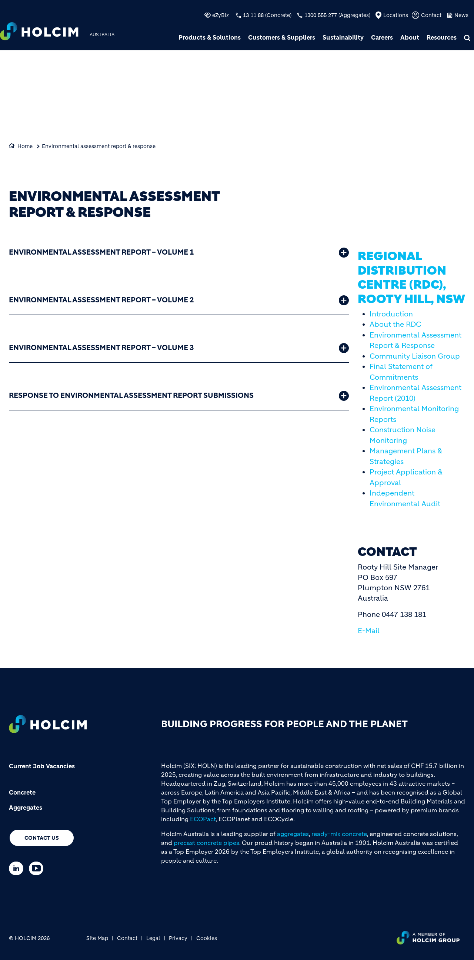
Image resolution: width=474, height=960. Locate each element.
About (409, 37)
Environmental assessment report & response (99, 146)
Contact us (41, 838)
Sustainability (343, 37)
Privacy (178, 938)
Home (25, 146)
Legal (153, 938)
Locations (395, 15)
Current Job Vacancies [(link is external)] (42, 766)
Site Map (97, 938)
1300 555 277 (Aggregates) (337, 15)
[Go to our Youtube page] (38, 868)
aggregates (293, 834)
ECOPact (203, 819)
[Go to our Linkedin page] (18, 868)
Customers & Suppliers (281, 37)
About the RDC (395, 324)
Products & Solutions (209, 37)
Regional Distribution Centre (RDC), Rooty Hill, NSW (411, 277)
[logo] (39, 32)
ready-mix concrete (339, 834)
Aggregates (25, 807)
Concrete (22, 792)
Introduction (391, 314)
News (461, 15)
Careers (382, 37)
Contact (431, 15)
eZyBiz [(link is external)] (220, 15)
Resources (442, 37)
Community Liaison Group (415, 356)
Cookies (206, 938)
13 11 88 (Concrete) (267, 15)
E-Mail (369, 631)
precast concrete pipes (206, 842)
